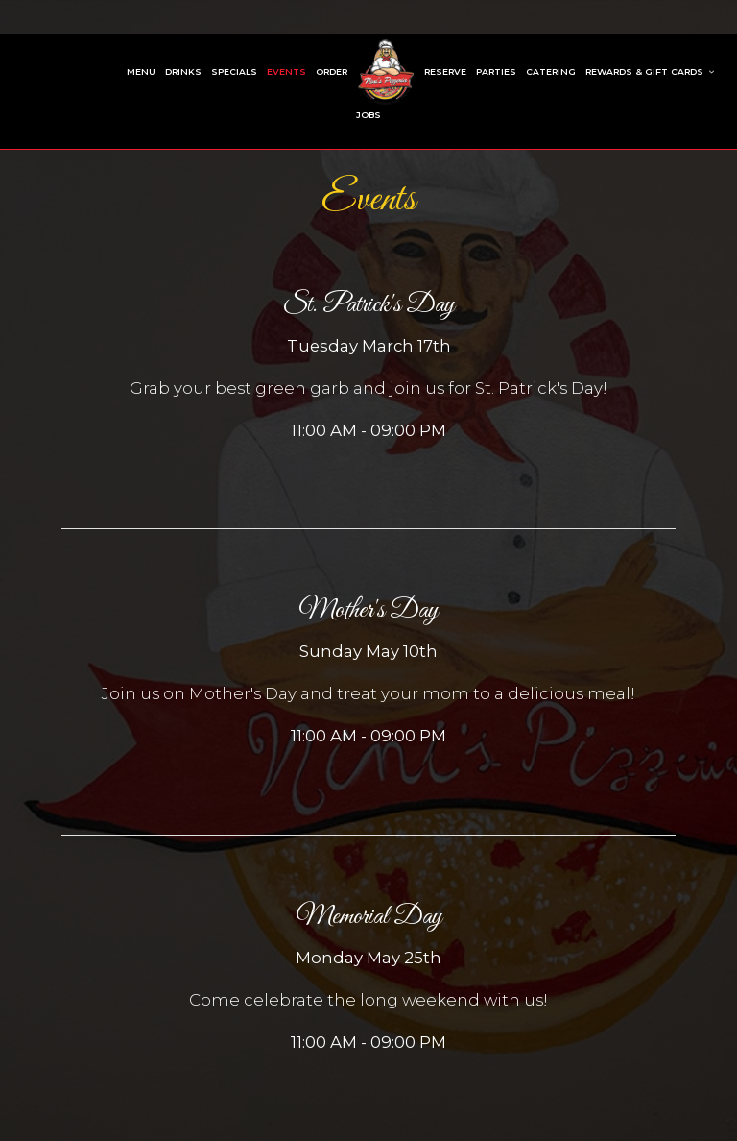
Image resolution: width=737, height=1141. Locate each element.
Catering (551, 71)
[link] (385, 72)
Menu (141, 71)
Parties (496, 71)
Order (331, 71)
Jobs (368, 114)
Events (286, 71)
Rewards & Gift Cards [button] (650, 71)
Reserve (445, 71)
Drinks (183, 71)
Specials (234, 71)
